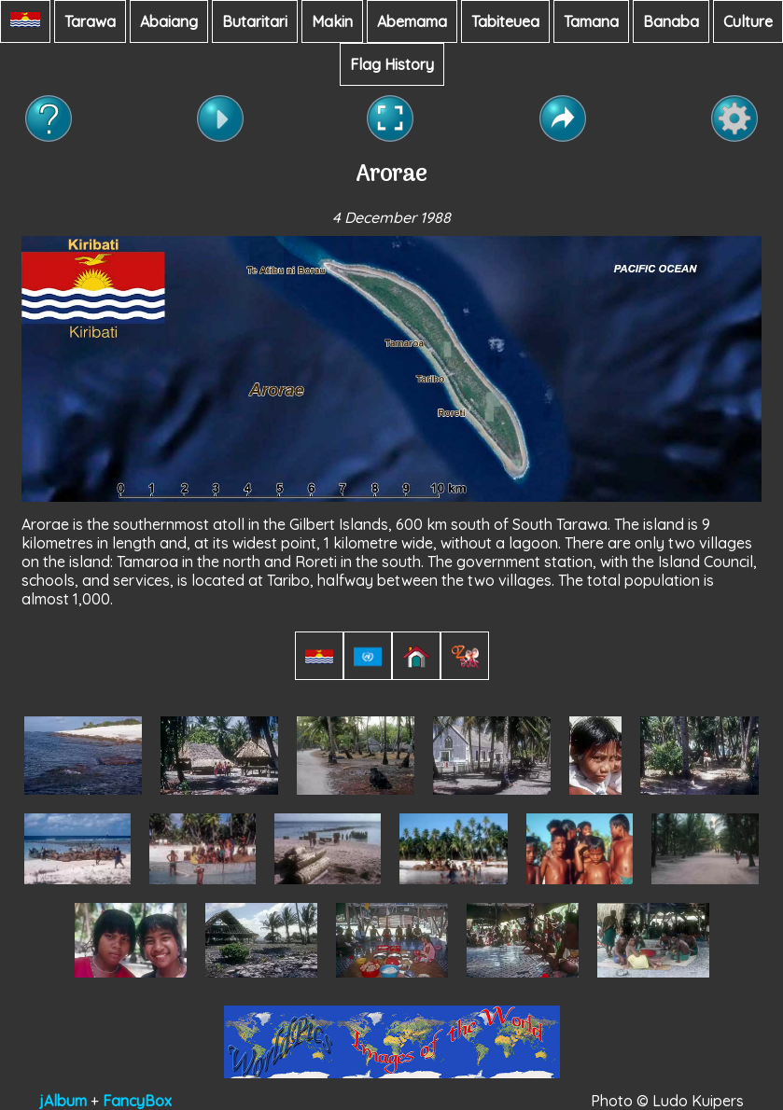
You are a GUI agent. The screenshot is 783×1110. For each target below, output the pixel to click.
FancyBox (137, 1100)
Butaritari (254, 21)
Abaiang (169, 21)
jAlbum (63, 1100)
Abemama (412, 21)
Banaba (671, 21)
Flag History (392, 64)
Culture (748, 21)
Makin (332, 21)
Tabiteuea (505, 21)
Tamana (591, 21)
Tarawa (90, 21)
